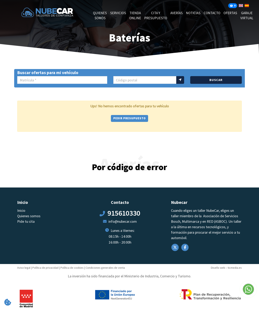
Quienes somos (100, 15)
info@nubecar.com (122, 221)
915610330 (123, 213)
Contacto (212, 13)
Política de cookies (72, 267)
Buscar (216, 80)
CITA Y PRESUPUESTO (155, 15)
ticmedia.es (235, 267)
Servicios (118, 13)
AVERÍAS (176, 13)
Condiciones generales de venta (105, 267)
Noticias (193, 13)
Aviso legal (23, 267)
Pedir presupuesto (129, 118)
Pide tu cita (26, 221)
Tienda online (135, 15)
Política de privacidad (45, 267)
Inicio (21, 210)
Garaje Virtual (246, 15)
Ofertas (230, 13)
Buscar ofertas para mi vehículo (47, 72)
